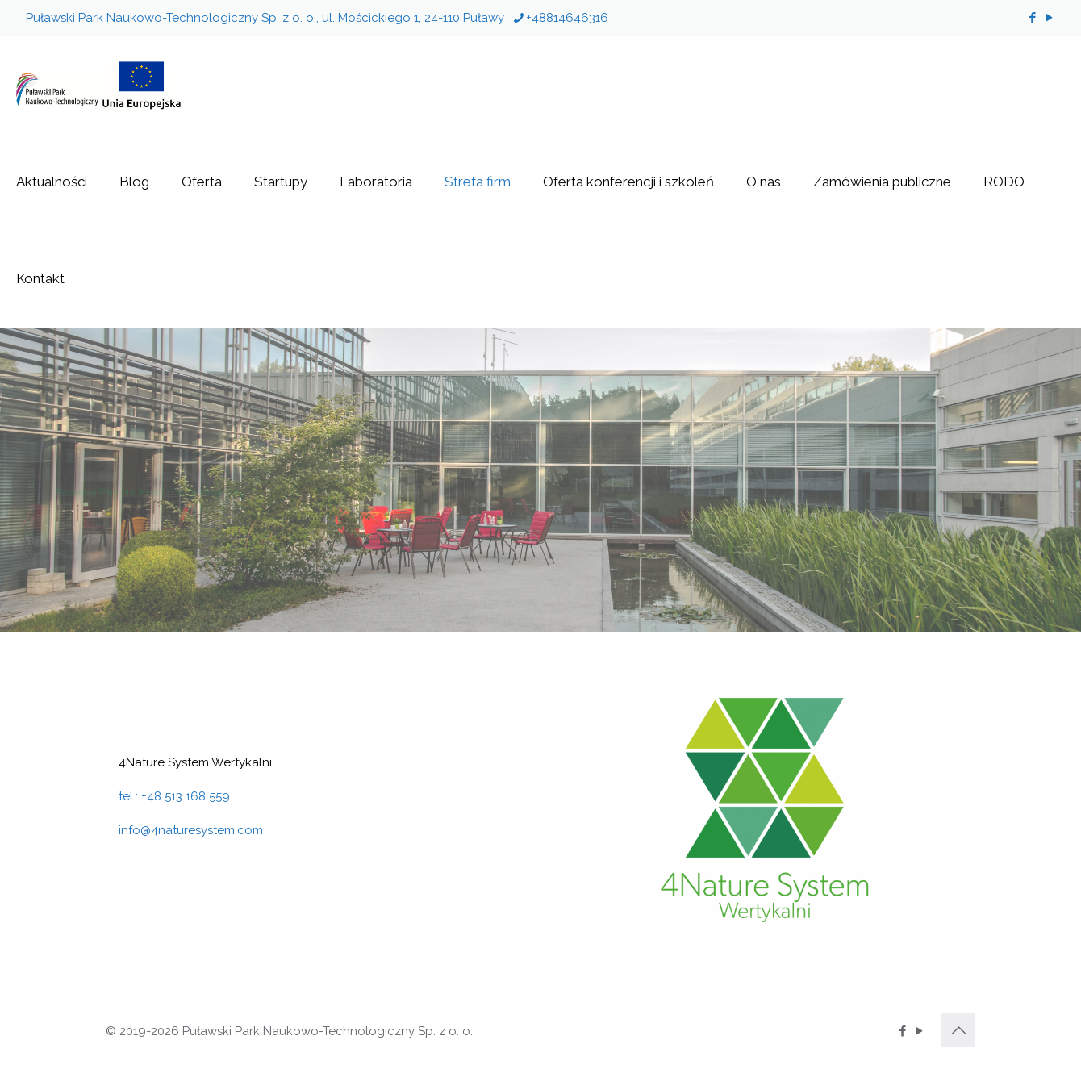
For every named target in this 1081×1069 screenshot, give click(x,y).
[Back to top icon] (958, 1030)
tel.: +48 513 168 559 (174, 796)
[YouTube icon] (1049, 17)
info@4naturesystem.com (191, 830)
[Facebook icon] (1032, 17)
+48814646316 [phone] (567, 17)
